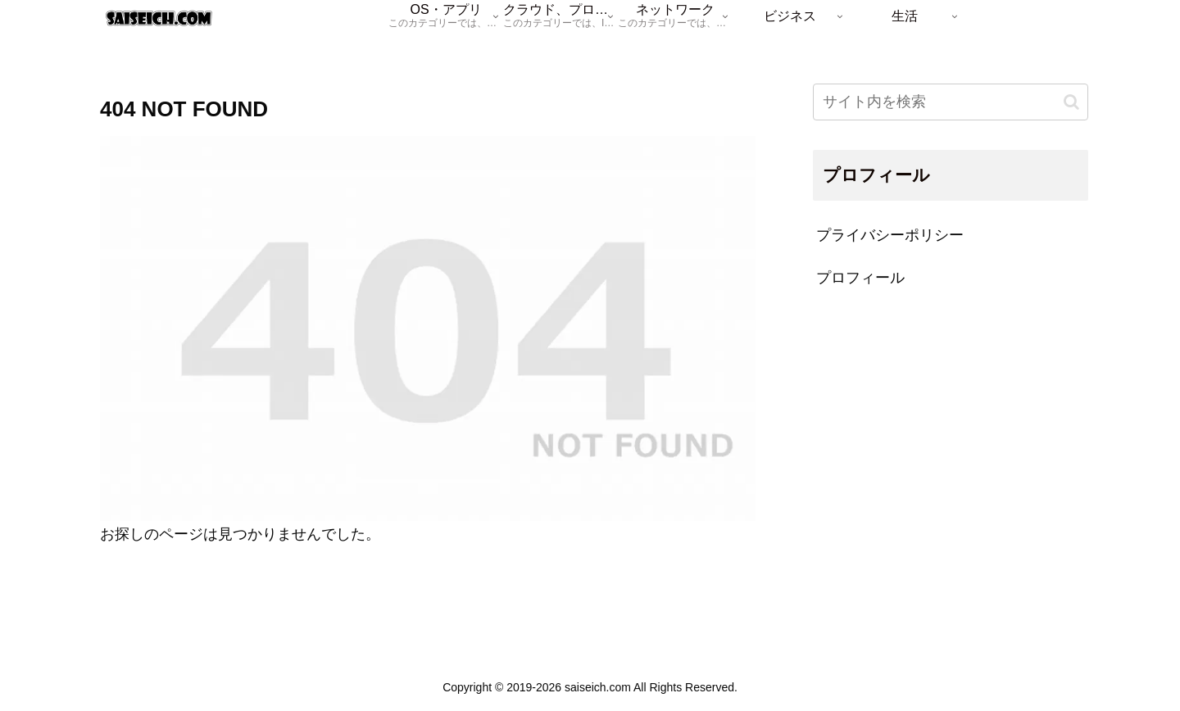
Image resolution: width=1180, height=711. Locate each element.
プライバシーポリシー (890, 235)
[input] (950, 102)
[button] (1071, 102)
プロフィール (860, 277)
